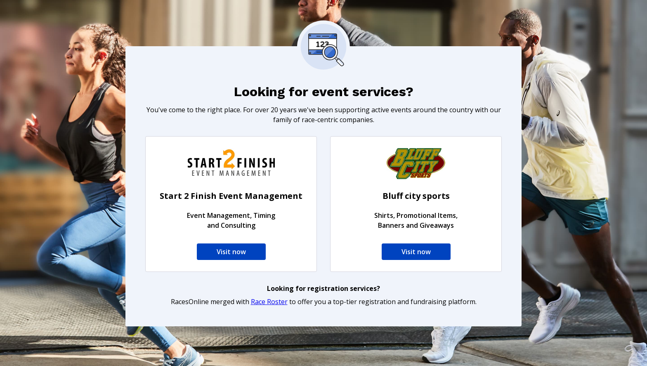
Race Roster (269, 301)
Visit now (231, 251)
